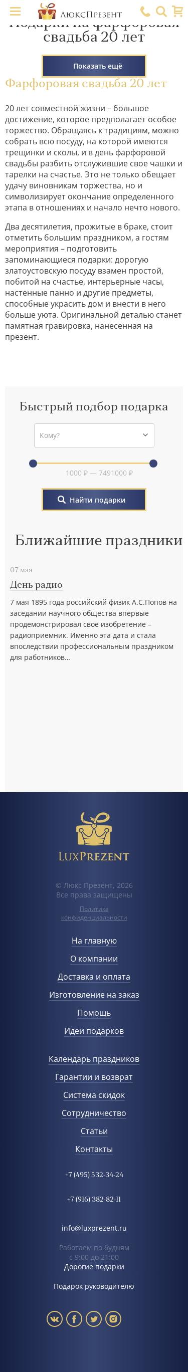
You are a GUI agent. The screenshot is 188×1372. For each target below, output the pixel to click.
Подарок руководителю (94, 1286)
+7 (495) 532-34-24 (94, 1175)
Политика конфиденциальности (94, 913)
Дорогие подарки (94, 1266)
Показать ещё (97, 66)
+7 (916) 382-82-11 (94, 1200)
